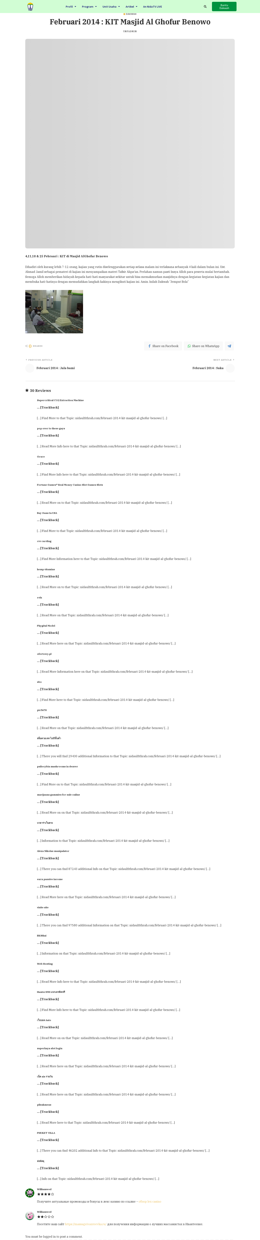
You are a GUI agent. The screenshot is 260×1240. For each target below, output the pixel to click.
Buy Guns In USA (47, 513)
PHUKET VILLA (46, 1132)
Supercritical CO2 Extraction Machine (60, 400)
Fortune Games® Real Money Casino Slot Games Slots (70, 484)
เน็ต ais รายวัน (45, 1076)
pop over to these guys (51, 428)
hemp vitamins (46, 569)
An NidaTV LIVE (152, 6)
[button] (224, 6)
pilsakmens (44, 1104)
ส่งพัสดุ (40, 1161)
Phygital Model (46, 625)
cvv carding (44, 541)
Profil (71, 6)
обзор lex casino (150, 1201)
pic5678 (42, 710)
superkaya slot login (49, 1048)
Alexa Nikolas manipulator (53, 851)
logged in (49, 1236)
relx (39, 597)
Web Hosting (45, 963)
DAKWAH (131, 14)
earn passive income (50, 879)
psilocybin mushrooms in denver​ (57, 766)
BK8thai (41, 935)
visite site (43, 907)
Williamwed (44, 1189)
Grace (41, 456)
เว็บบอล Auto (44, 1020)
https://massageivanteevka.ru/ (86, 1224)
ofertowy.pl (44, 654)
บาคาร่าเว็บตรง (45, 822)
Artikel (131, 6)
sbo (39, 682)
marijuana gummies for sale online (58, 794)
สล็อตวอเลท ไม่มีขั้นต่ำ (49, 738)
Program (89, 6)
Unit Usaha (111, 6)
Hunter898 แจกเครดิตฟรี (51, 992)
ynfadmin (130, 31)
